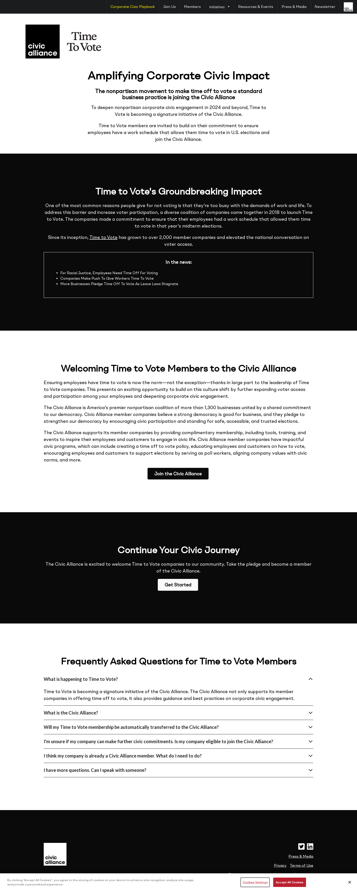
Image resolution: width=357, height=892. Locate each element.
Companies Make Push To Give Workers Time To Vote (107, 278)
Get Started (178, 585)
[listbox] (219, 7)
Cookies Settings (255, 886)
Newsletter (325, 7)
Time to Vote (103, 237)
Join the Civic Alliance (178, 473)
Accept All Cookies (289, 886)
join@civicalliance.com (294, 874)
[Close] (350, 886)
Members (192, 7)
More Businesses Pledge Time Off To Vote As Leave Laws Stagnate (119, 284)
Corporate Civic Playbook (132, 7)
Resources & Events (255, 7)
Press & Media (294, 7)
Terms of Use (301, 865)
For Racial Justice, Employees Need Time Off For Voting (109, 273)
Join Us (169, 7)
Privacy (280, 865)
